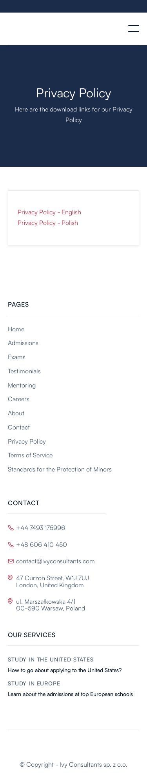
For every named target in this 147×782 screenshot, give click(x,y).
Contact (19, 426)
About (16, 412)
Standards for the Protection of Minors (60, 468)
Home (16, 328)
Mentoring (22, 384)
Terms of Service (30, 454)
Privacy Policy (27, 441)
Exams (16, 356)
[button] (133, 28)
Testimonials (24, 370)
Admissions (23, 342)
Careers (18, 398)
